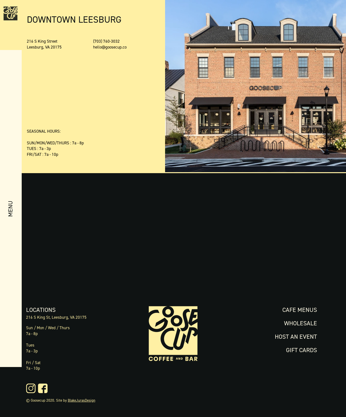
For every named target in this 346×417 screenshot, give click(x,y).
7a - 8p (32, 333)
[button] (10, 219)
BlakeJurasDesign (81, 400)
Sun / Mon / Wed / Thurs (48, 327)
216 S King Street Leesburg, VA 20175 (44, 44)
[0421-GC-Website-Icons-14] (43, 388)
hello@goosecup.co (110, 47)
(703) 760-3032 (106, 41)
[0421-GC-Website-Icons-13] (31, 388)
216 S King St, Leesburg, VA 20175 (56, 317)
